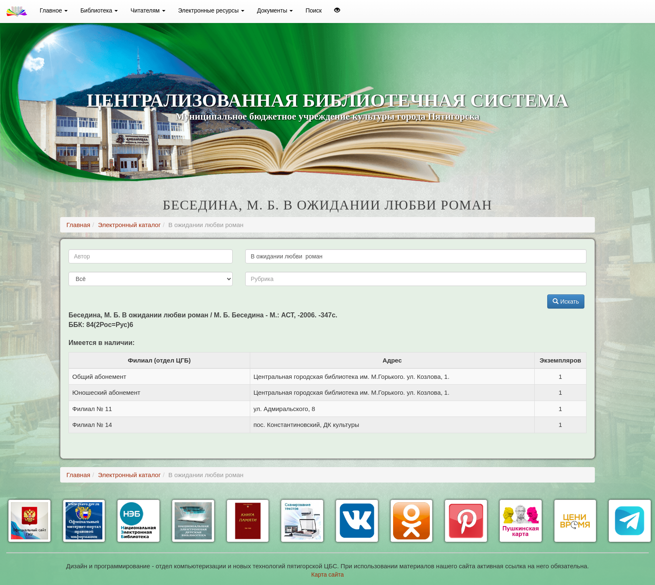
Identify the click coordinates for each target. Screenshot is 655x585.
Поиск (313, 10)
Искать (566, 301)
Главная (78, 224)
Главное (54, 10)
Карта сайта (327, 574)
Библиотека (99, 10)
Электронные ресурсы (211, 10)
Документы (275, 10)
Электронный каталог (129, 224)
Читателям (147, 10)
